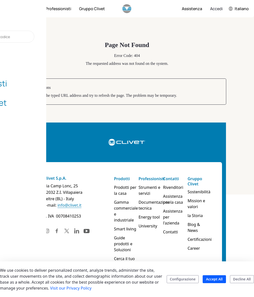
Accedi (216, 8)
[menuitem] (29, 8)
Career (211, 236)
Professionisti (154, 178)
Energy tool (152, 217)
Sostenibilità (216, 192)
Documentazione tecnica (156, 205)
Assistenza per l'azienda (186, 214)
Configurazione (183, 279)
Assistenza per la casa (186, 199)
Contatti (181, 178)
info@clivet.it (45, 205)
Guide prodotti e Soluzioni (123, 235)
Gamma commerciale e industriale (123, 208)
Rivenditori (183, 187)
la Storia (212, 209)
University (150, 226)
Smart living (121, 223)
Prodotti (118, 178)
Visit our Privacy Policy (71, 288)
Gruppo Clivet (212, 181)
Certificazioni (217, 227)
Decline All (242, 279)
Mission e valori (219, 200)
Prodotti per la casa (123, 190)
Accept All (214, 279)
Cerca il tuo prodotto (120, 249)
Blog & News (216, 218)
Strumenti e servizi (152, 190)
